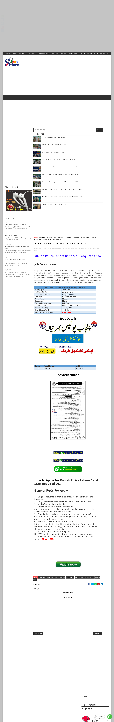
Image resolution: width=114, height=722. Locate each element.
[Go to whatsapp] (109, 716)
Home (8, 53)
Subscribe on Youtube (95, 283)
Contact (21, 53)
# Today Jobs (51, 622)
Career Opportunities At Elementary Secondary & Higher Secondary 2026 (98, 326)
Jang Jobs (49, 230)
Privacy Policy (31, 53)
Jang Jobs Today (58, 230)
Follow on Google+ (95, 275)
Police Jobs (68, 230)
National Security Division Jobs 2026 (15, 264)
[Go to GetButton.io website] (110, 720)
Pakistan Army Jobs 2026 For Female (15, 217)
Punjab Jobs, (40, 248)
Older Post (75, 677)
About (14, 53)
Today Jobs (49, 232)
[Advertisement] (55, 13)
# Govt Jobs (42, 619)
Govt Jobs (42, 230)
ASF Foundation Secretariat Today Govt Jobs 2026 (58, 152)
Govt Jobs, (56, 246)
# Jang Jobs (50, 619)
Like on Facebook (95, 268)
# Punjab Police (42, 622)
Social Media (73, 53)
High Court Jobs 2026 (11, 228)
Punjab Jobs (76, 230)
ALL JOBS (64, 53)
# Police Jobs (70, 619)
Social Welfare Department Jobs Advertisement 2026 (60, 174)
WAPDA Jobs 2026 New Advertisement (54, 137)
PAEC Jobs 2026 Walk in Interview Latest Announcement (60, 167)
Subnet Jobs (19, 687)
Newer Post (38, 677)
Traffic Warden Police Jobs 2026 (53, 144)
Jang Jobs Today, (69, 246)
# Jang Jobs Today (60, 619)
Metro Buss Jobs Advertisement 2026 (54, 197)
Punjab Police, (48, 248)
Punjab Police (40, 232)
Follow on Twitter (95, 271)
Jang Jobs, (61, 246)
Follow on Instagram (95, 279)
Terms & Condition (43, 53)
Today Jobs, (56, 248)
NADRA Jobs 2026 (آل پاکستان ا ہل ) (54, 129)
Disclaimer (55, 53)
